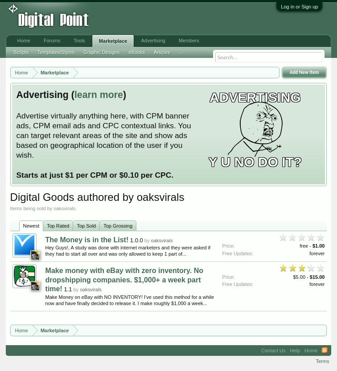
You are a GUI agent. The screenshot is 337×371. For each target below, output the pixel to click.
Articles (162, 52)
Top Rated (58, 225)
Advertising (153, 40)
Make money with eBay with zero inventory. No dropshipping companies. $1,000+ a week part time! (124, 280)
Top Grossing (117, 225)
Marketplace (113, 41)
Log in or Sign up (299, 6)
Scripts (21, 52)
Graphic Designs (101, 52)
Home (23, 40)
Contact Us (273, 350)
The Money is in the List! (87, 240)
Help (295, 350)
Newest (31, 225)
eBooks (137, 52)
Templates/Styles (55, 52)
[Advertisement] (147, 18)
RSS (324, 350)
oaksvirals (162, 240)
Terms (322, 361)
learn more (98, 95)
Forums (52, 40)
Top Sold (86, 225)
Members (189, 40)
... (181, 52)
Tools (79, 40)
